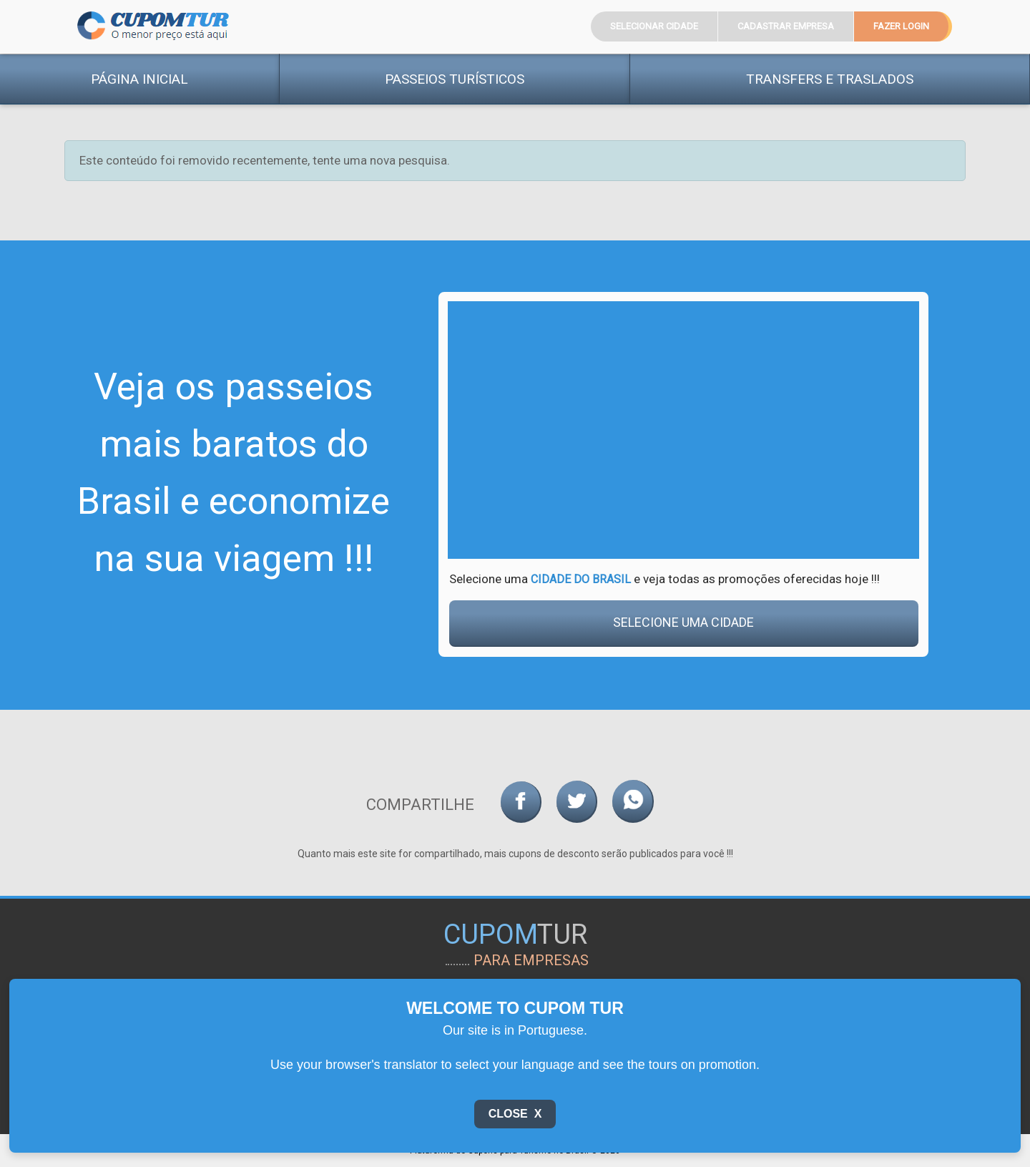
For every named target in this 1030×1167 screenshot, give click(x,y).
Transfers (829, 79)
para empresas (531, 960)
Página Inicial (139, 79)
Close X (515, 1114)
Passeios (454, 79)
